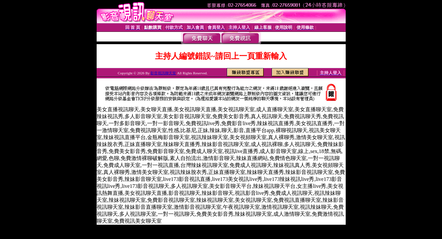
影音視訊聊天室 (163, 73)
